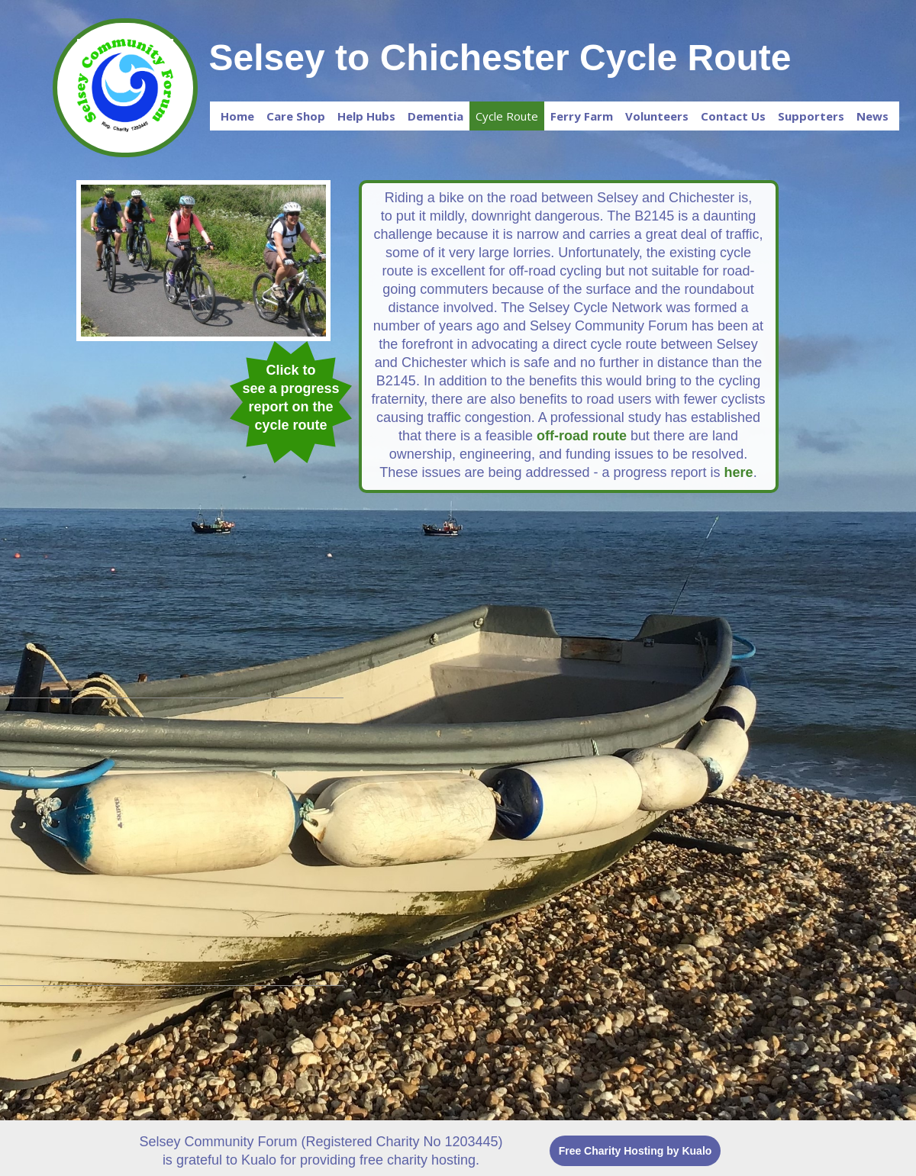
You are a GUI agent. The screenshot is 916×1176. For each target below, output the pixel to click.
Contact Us (733, 116)
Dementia (435, 116)
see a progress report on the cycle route (290, 407)
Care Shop (295, 116)
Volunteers (657, 116)
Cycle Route (507, 116)
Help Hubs (366, 116)
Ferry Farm (581, 116)
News (872, 116)
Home (237, 116)
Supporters (811, 116)
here (738, 472)
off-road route (582, 435)
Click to (290, 370)
